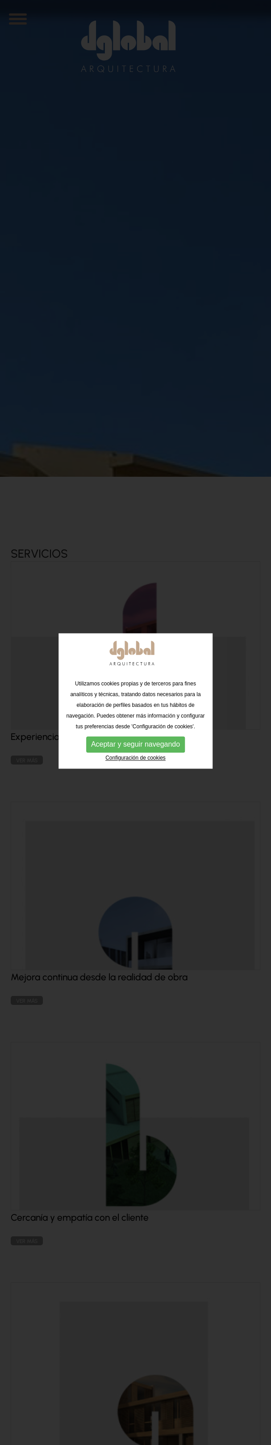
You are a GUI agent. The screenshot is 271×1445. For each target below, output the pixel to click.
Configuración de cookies (135, 742)
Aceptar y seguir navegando (135, 729)
